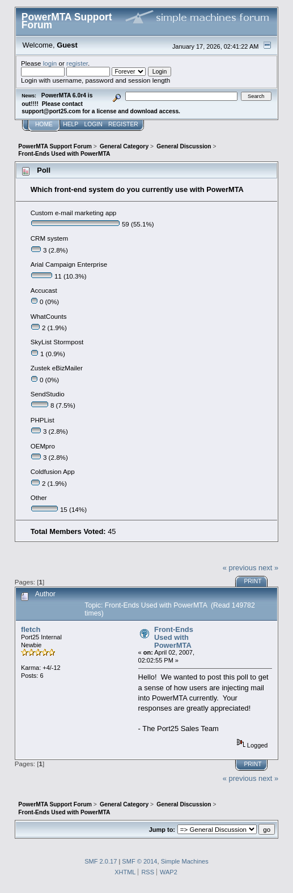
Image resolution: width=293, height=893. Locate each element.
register (77, 63)
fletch (30, 629)
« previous (240, 567)
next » (268, 567)
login (50, 63)
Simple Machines (185, 861)
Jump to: (162, 829)
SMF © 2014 (139, 861)
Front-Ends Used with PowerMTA (173, 637)
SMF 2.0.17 (100, 861)
